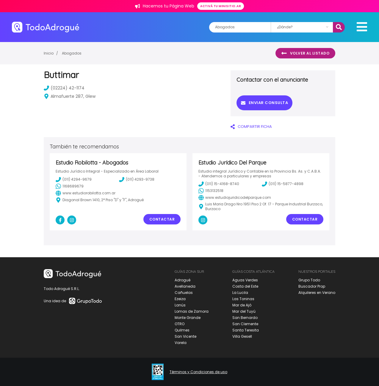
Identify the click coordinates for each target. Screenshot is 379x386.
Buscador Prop (311, 286)
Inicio (49, 53)
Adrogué (182, 280)
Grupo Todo (309, 280)
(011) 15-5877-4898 (282, 184)
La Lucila (240, 292)
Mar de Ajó (241, 305)
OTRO (179, 323)
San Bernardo (245, 317)
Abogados (72, 53)
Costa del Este (245, 286)
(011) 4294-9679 (74, 179)
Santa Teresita (245, 330)
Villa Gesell (242, 336)
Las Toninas (243, 298)
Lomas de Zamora (192, 311)
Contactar (162, 219)
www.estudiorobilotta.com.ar (85, 193)
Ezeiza (180, 298)
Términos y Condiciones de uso (198, 372)
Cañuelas (184, 292)
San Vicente (185, 336)
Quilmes (182, 330)
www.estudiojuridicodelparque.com (234, 197)
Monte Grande (188, 317)
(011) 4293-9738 (136, 179)
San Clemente (245, 323)
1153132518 (210, 190)
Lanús (180, 305)
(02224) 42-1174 (64, 88)
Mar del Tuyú (244, 311)
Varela (181, 342)
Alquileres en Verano (316, 292)
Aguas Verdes (245, 280)
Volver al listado (305, 53)
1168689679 (70, 186)
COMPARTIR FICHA (251, 126)
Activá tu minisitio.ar (220, 6)
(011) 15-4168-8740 (218, 184)
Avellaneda (185, 286)
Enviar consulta (264, 103)
